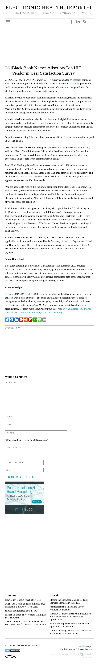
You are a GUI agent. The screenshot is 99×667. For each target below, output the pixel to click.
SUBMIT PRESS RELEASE (19, 477)
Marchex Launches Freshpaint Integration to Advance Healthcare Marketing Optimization (70, 617)
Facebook (71, 22)
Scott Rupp (14, 328)
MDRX (31, 294)
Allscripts (10, 294)
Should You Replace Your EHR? (21, 611)
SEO (75, 654)
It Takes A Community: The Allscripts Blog (40, 312)
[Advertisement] (49, 47)
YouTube (9, 312)
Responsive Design (59, 654)
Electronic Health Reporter (49, 7)
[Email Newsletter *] (24, 463)
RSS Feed (84, 22)
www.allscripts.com (73, 308)
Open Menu (8, 22)
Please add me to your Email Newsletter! (26, 440)
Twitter (87, 308)
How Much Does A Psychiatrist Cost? (23, 600)
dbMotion (75, 83)
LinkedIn (78, 22)
